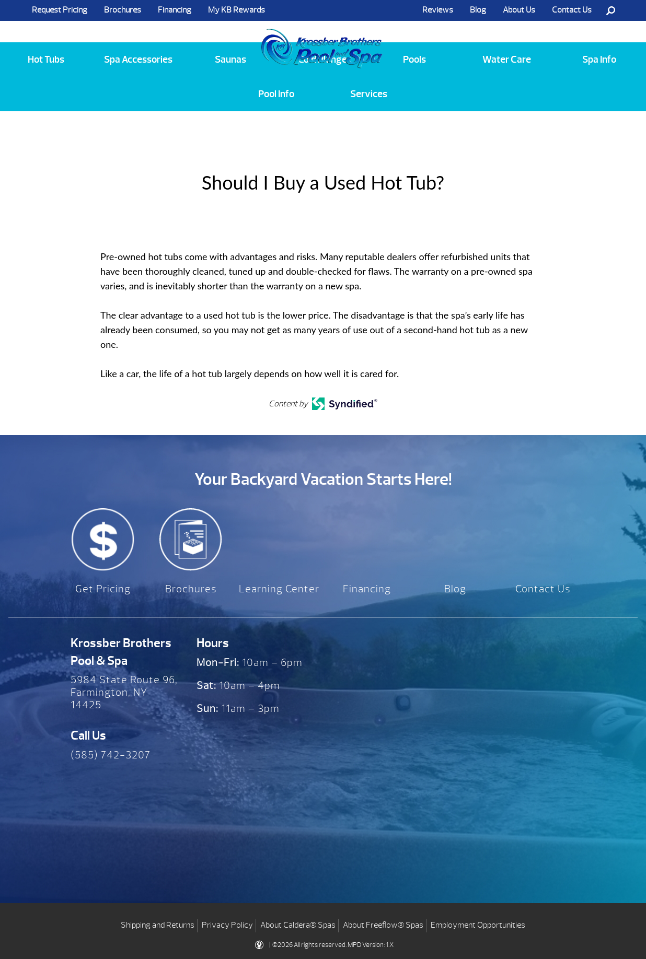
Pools (414, 59)
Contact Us (572, 10)
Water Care (506, 59)
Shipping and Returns (157, 922)
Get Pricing (103, 588)
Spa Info (599, 59)
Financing (174, 10)
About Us (519, 10)
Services (368, 94)
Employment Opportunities (478, 922)
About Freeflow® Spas (383, 922)
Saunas (230, 59)
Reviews (437, 10)
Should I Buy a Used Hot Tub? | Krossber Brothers (322, 38)
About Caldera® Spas (298, 922)
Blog (478, 10)
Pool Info (276, 94)
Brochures (122, 10)
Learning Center (279, 588)
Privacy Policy (227, 922)
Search (610, 10)
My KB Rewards (236, 10)
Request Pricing (59, 10)
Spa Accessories (138, 59)
